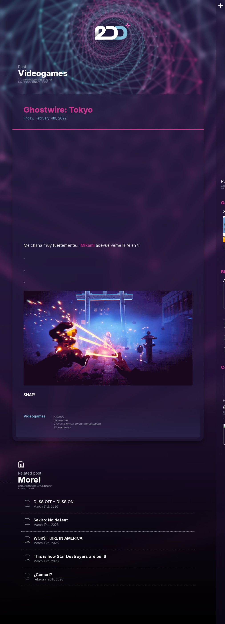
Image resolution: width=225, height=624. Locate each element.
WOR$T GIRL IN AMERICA (58, 538)
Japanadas (61, 420)
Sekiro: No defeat (51, 520)
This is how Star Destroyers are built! (70, 556)
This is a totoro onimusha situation (77, 423)
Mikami (88, 245)
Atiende (59, 416)
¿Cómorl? (43, 574)
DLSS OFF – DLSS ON (54, 502)
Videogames (43, 73)
